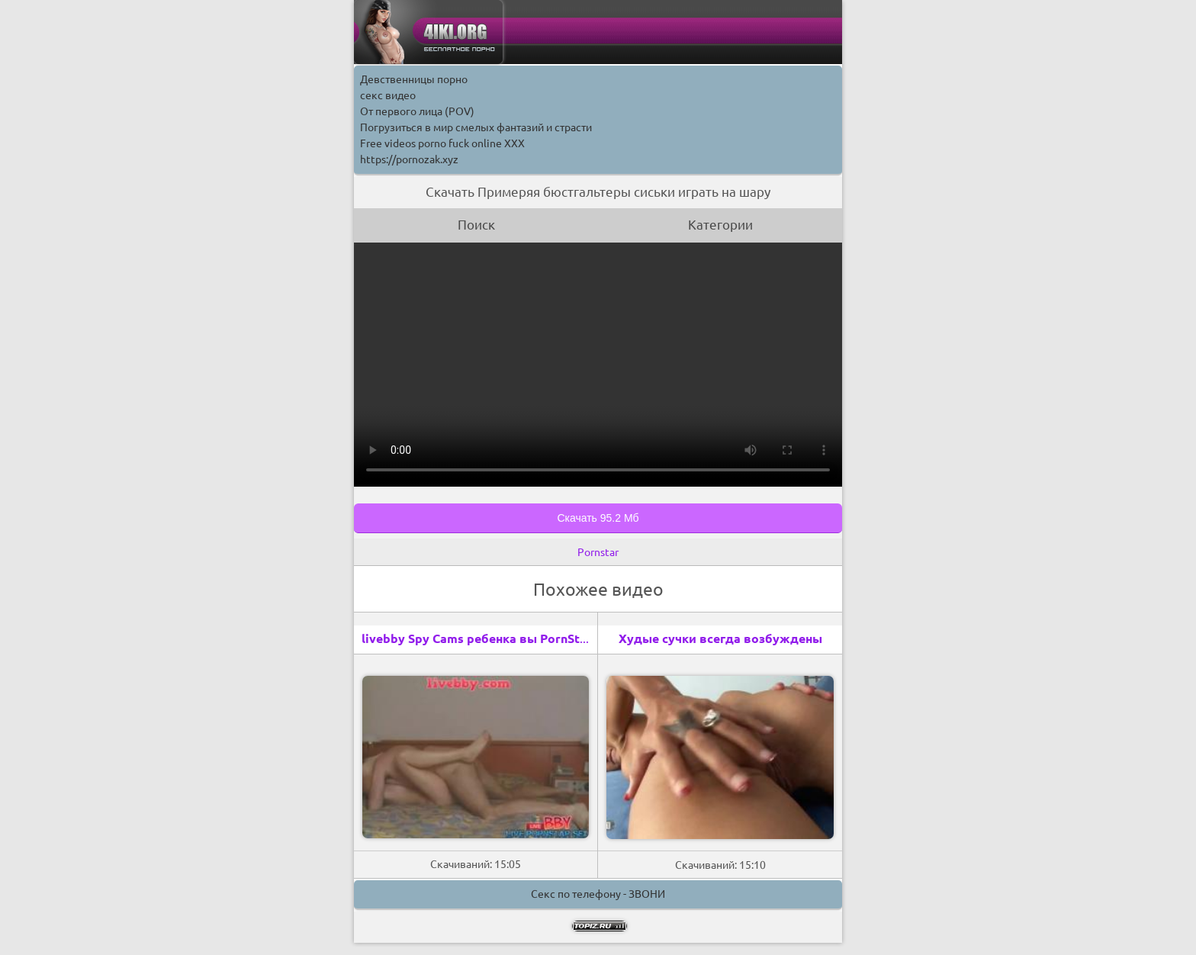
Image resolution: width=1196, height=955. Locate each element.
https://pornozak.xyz (409, 159)
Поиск (476, 224)
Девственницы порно (414, 79)
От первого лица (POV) (417, 111)
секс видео (388, 95)
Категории (720, 224)
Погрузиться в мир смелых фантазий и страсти (476, 127)
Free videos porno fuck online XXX (442, 143)
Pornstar (598, 552)
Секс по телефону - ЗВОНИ (598, 894)
